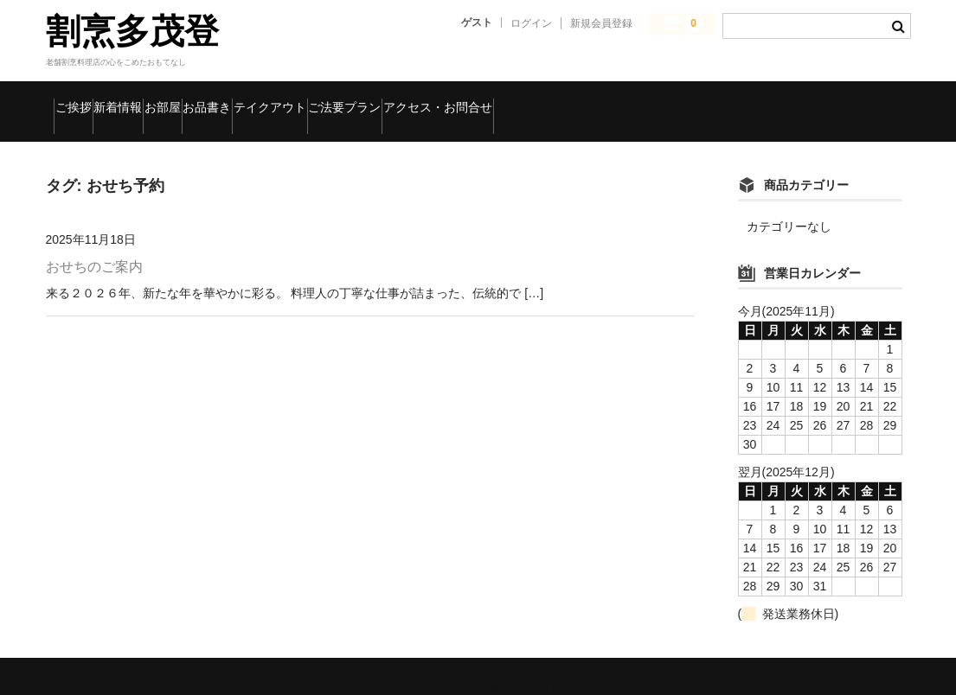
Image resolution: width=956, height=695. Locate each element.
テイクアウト (453, 99)
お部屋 (257, 99)
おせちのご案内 (94, 243)
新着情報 (172, 99)
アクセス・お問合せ (719, 99)
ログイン (531, 23)
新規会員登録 (601, 23)
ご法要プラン (575, 99)
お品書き (344, 99)
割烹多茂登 (132, 31)
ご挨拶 (84, 99)
